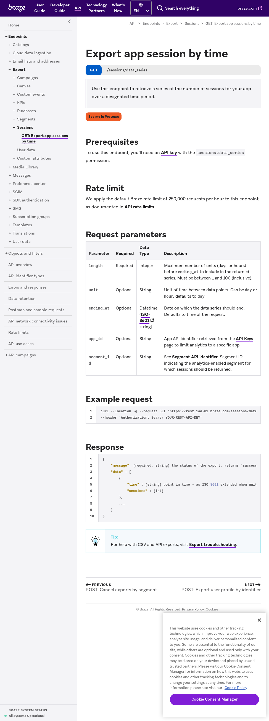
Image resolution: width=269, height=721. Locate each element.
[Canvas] (24, 86)
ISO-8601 (144, 318)
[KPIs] (21, 103)
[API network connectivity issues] (37, 321)
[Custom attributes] (34, 158)
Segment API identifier (195, 357)
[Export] (19, 69)
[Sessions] (25, 127)
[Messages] (22, 175)
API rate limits (139, 207)
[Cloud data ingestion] (32, 53)
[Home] (13, 25)
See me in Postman (103, 116)
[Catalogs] (21, 45)
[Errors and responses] (27, 287)
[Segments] (26, 119)
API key (169, 152)
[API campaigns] (22, 355)
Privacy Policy (193, 609)
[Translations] (24, 233)
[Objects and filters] (25, 253)
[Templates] (22, 225)
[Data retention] (21, 299)
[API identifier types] (26, 276)
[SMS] (17, 208)
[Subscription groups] (31, 217)
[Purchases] (26, 111)
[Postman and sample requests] (36, 310)
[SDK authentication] (31, 200)
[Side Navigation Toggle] (70, 21)
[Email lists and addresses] (36, 61)
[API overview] (20, 265)
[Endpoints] (17, 36)
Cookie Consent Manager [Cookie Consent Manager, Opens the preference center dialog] (214, 699)
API (133, 23)
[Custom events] (31, 94)
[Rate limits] (18, 332)
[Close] (259, 620)
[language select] (141, 11)
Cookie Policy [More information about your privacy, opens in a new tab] (236, 687)
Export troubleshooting (212, 544)
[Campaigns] (27, 78)
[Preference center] (29, 184)
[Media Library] (25, 167)
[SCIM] (18, 192)
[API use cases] (21, 344)
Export (171, 23)
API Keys (244, 338)
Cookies (212, 609)
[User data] (26, 150)
